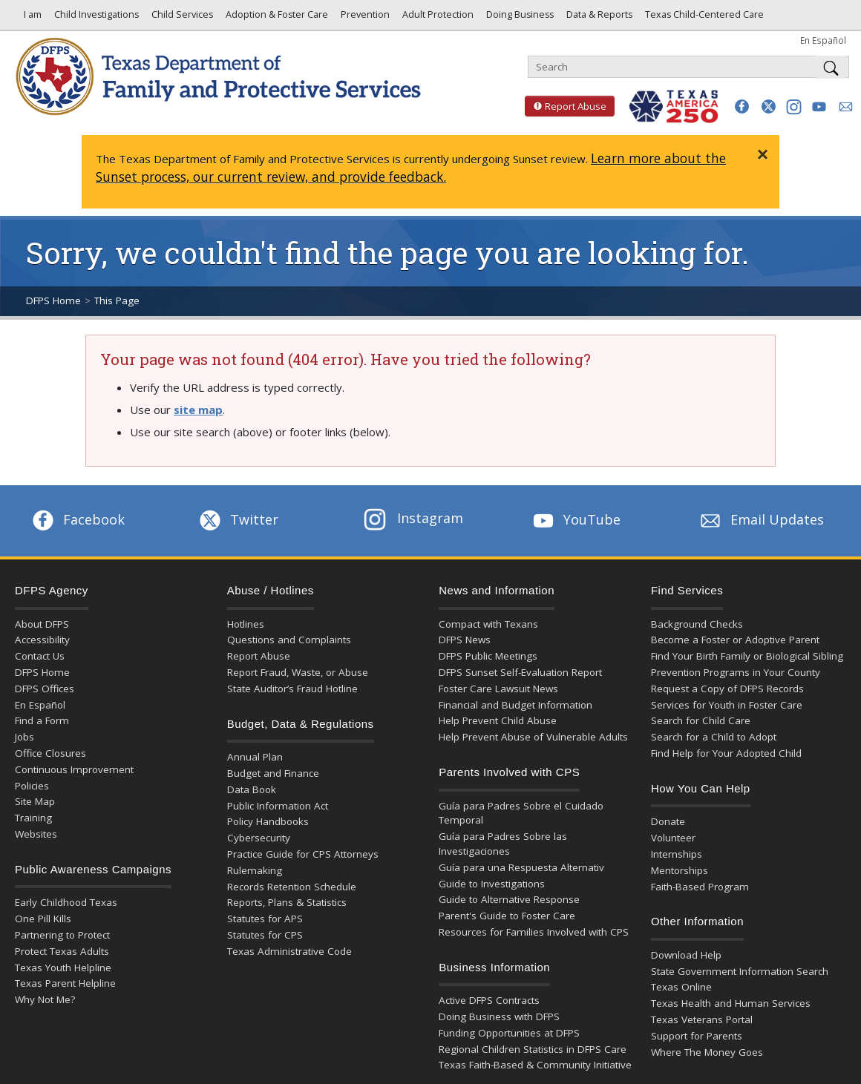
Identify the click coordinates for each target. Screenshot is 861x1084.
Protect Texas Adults (62, 951)
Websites (36, 834)
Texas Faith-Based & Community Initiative (535, 1064)
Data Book (251, 789)
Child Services (181, 18)
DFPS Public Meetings (488, 656)
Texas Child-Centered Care (703, 18)
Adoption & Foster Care (275, 18)
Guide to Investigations (492, 883)
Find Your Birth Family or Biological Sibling (747, 656)
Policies (32, 785)
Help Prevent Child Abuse (498, 720)
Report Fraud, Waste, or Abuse (297, 672)
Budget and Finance (273, 773)
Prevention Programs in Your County (735, 672)
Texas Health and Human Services (731, 1003)
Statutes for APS (265, 918)
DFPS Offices (44, 688)
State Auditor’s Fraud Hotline (292, 688)
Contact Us (40, 656)
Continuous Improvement (74, 769)
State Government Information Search (739, 971)
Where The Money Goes (707, 1052)
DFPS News (465, 639)
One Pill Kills (43, 918)
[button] (742, 106)
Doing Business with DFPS (499, 1016)
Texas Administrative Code (289, 951)
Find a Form (42, 720)
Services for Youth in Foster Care (726, 705)
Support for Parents (696, 1035)
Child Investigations (95, 18)
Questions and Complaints (289, 639)
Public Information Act (277, 805)
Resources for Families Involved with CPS (534, 932)
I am (30, 18)
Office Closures (50, 753)
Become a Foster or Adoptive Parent (735, 639)
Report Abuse (565, 106)
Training (33, 817)
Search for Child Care (700, 720)
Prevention (364, 18)
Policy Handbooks (268, 821)
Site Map (35, 801)
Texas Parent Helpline (65, 983)
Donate (668, 821)
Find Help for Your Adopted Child (726, 753)
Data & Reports (598, 18)
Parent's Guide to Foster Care (507, 915)
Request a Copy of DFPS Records (727, 688)
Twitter (237, 519)
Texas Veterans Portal (702, 1019)
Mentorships (679, 870)
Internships (676, 854)
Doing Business (519, 18)
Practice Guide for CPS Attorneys (303, 854)
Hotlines (245, 624)
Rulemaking (254, 870)
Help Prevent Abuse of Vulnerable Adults (533, 736)
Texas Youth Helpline (63, 967)
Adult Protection (437, 18)
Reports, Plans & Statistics (287, 902)
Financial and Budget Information (515, 705)
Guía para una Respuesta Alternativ (521, 867)
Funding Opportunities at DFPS (509, 1032)
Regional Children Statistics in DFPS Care (532, 1049)
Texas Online (681, 986)
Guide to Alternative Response (509, 899)
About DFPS (42, 624)
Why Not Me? (45, 999)
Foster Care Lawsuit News (498, 688)
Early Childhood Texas (66, 902)
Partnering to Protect (62, 935)
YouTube (575, 519)
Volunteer (673, 837)
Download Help (686, 955)
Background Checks (697, 624)
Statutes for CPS (265, 935)
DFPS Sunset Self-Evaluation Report (520, 672)
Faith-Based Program (700, 886)
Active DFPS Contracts (489, 1000)
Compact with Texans (488, 624)
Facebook (77, 519)
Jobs (24, 736)
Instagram (413, 518)
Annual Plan (255, 756)
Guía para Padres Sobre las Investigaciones (503, 844)
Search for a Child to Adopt (713, 736)
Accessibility (42, 639)
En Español (823, 40)
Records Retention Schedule (291, 886)
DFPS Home (53, 300)
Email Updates (760, 519)
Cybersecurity (258, 837)
